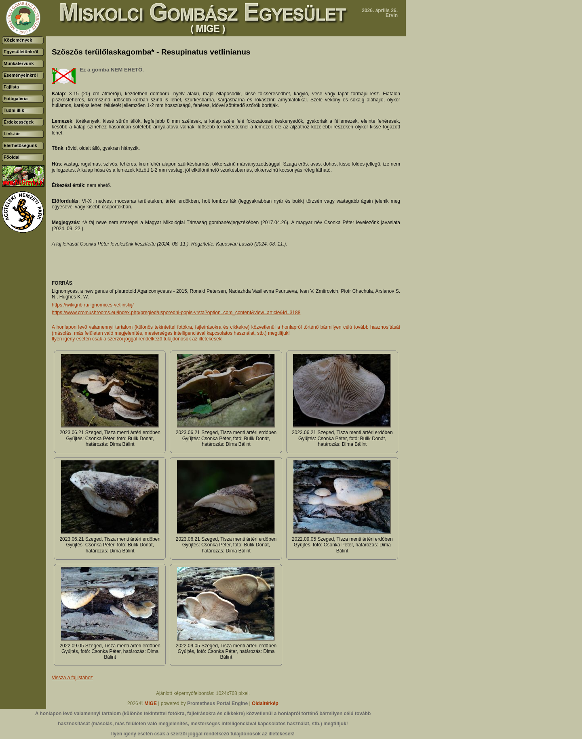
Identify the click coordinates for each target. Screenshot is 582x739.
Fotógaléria (15, 98)
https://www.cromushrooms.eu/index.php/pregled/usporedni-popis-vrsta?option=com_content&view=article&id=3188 (176, 312)
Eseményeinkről (21, 75)
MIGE (150, 703)
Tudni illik (14, 110)
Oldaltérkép (265, 703)
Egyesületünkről (21, 51)
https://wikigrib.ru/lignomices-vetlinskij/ (93, 305)
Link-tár (12, 133)
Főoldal (11, 157)
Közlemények (18, 40)
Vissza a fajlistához (72, 677)
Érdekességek (19, 122)
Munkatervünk (19, 63)
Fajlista (11, 86)
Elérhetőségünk (20, 145)
